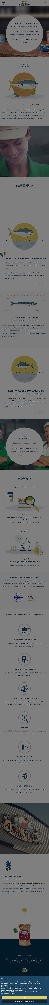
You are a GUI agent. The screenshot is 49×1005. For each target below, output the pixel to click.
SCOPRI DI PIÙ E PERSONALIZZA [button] (24, 1001)
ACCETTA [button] (24, 997)
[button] (47, 978)
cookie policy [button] (4, 985)
